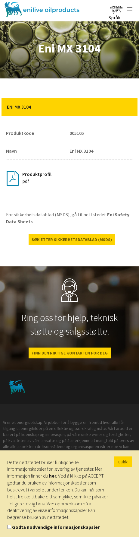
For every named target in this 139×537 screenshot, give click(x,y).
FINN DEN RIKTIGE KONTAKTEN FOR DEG (70, 353)
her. (53, 476)
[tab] (69, 107)
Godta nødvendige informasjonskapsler (56, 527)
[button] (128, 106)
